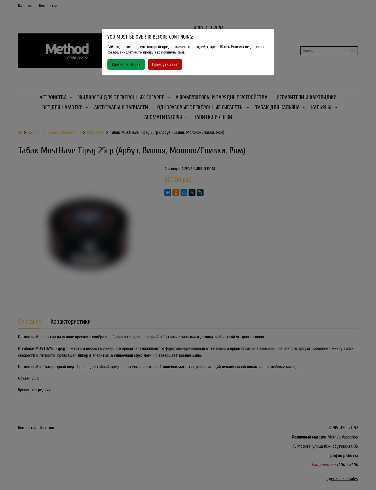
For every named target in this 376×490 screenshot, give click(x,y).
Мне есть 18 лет (126, 64)
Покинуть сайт (165, 64)
